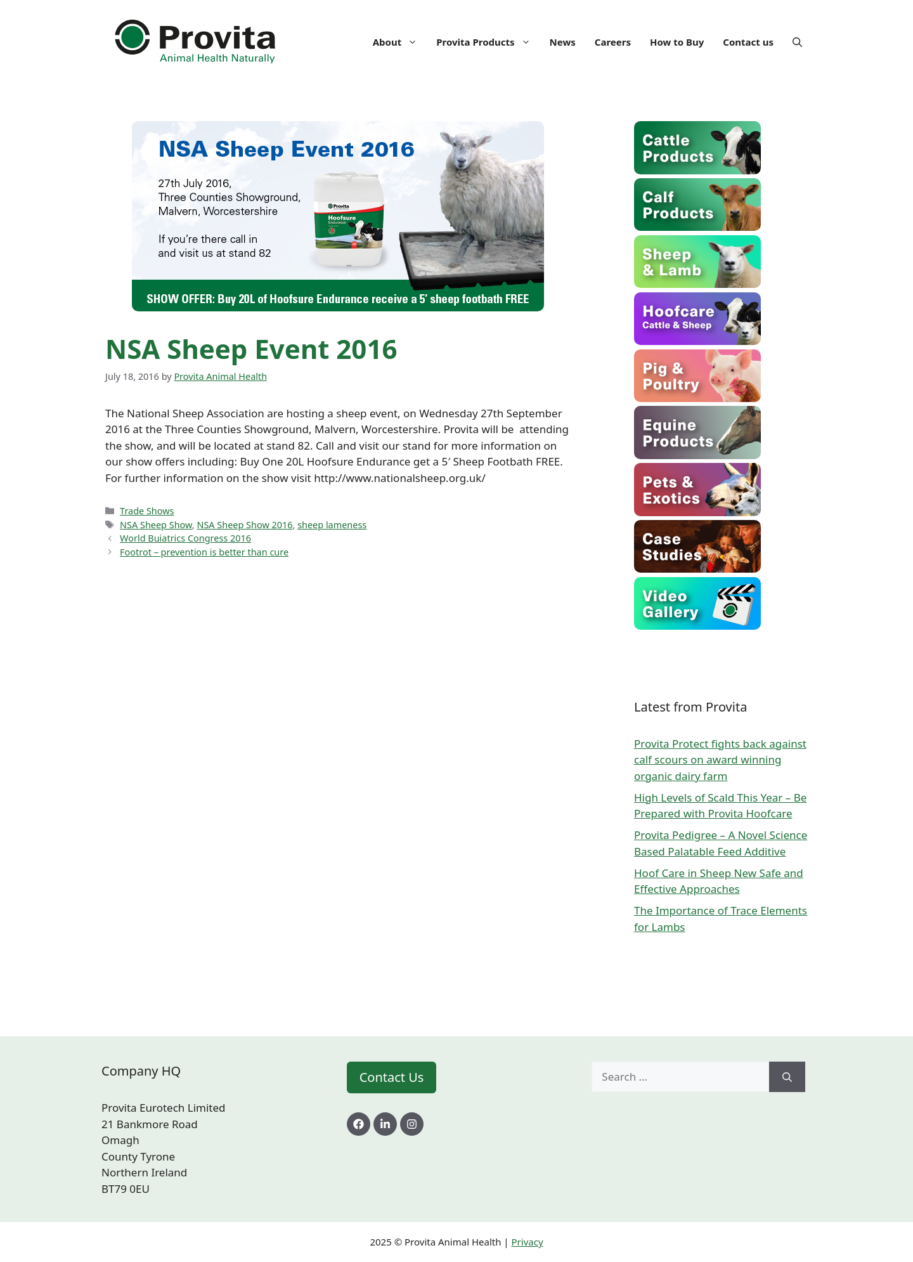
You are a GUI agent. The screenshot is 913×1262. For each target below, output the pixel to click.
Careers (613, 42)
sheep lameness (331, 525)
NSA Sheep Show (156, 525)
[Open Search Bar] (797, 42)
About (400, 42)
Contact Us (391, 1077)
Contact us (748, 42)
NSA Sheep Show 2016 (244, 525)
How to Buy (677, 42)
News (563, 42)
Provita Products (488, 42)
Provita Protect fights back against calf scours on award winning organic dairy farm (720, 759)
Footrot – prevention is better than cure (204, 552)
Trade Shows (147, 511)
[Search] (787, 1077)
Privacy (527, 1241)
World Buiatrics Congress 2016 (185, 538)
